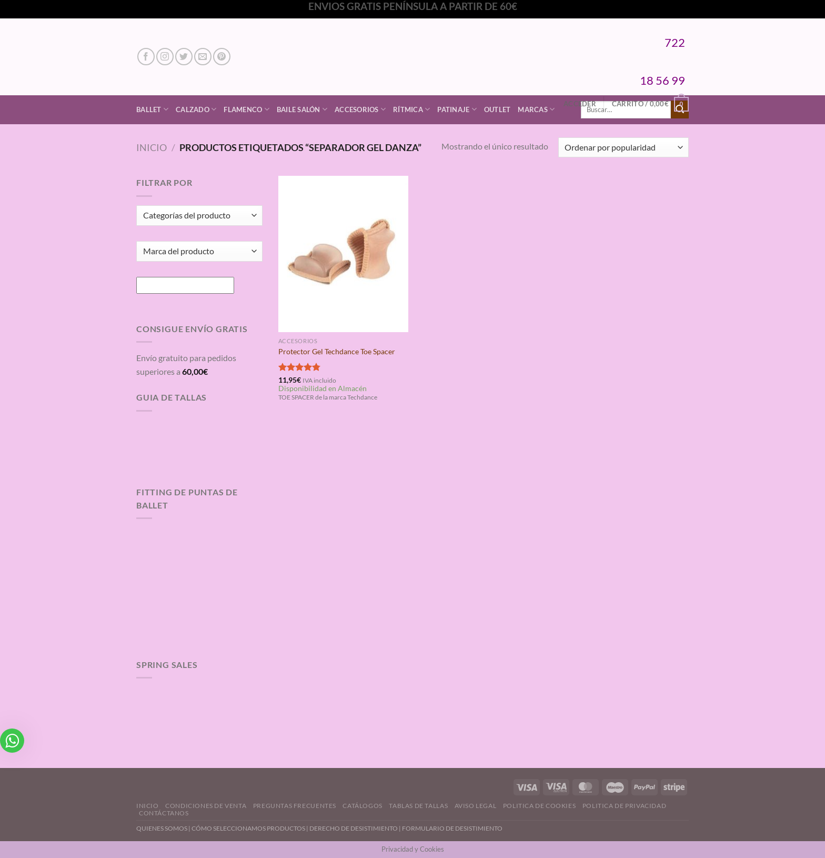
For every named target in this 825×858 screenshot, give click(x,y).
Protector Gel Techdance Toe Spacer (336, 351)
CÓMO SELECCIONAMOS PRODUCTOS (248, 828)
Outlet (497, 109)
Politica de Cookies (539, 806)
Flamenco (246, 109)
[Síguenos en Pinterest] (221, 56)
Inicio (151, 147)
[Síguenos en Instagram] (165, 56)
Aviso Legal (476, 806)
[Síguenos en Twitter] (184, 56)
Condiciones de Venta (205, 806)
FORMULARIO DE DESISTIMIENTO (452, 828)
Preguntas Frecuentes (294, 806)
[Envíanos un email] (203, 56)
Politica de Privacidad (624, 806)
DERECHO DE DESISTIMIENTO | (355, 828)
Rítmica (411, 109)
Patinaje (457, 109)
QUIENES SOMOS (161, 828)
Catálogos (363, 806)
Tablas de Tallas (418, 806)
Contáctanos (164, 813)
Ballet (152, 109)
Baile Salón (302, 109)
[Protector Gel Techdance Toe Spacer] (343, 254)
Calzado (196, 109)
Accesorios (360, 109)
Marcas (536, 109)
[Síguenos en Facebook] (146, 56)
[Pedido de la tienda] (623, 147)
